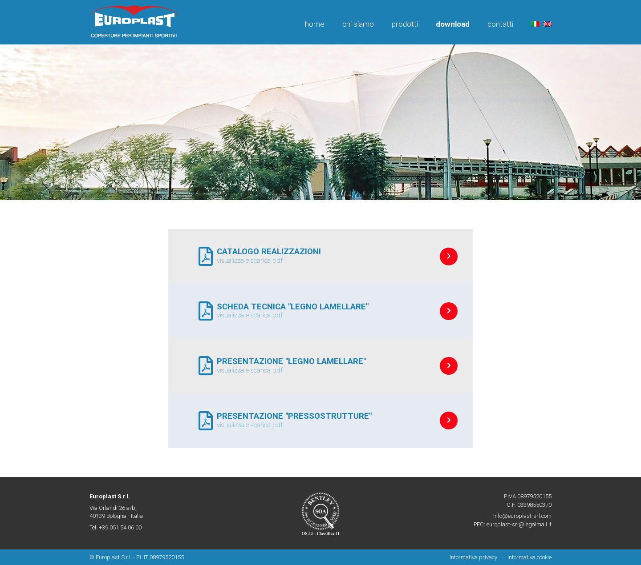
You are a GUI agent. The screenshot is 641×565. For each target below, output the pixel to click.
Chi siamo (358, 24)
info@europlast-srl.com (522, 516)
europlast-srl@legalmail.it (519, 524)
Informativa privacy (473, 557)
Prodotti (405, 24)
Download (453, 24)
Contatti (500, 24)
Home (315, 24)
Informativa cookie (529, 557)
